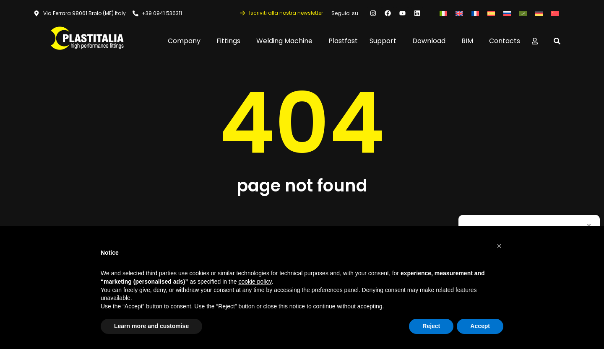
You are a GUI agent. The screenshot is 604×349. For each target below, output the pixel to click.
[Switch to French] (475, 13)
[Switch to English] (459, 13)
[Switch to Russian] (507, 13)
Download (431, 41)
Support (385, 41)
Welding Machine (286, 41)
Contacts (504, 41)
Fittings (230, 41)
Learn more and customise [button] (151, 326)
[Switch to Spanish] (491, 13)
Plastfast (343, 41)
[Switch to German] (539, 13)
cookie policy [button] (254, 281)
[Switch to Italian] (443, 13)
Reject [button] (431, 326)
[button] (499, 246)
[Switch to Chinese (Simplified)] (555, 13)
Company (186, 41)
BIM (469, 41)
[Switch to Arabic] (523, 13)
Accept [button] (480, 326)
